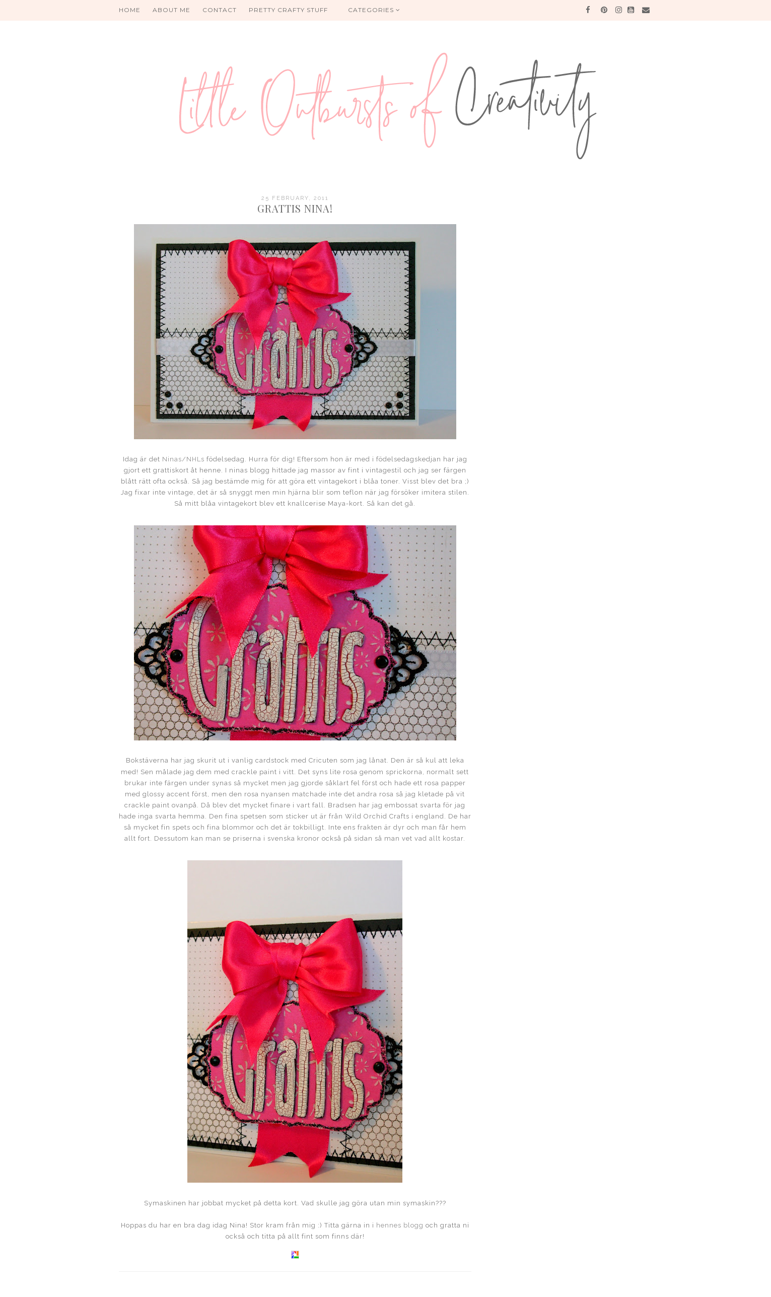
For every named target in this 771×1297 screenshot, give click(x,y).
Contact (219, 10)
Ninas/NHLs (183, 459)
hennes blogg (400, 1225)
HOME (130, 10)
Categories (374, 10)
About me (171, 10)
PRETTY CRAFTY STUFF (288, 10)
